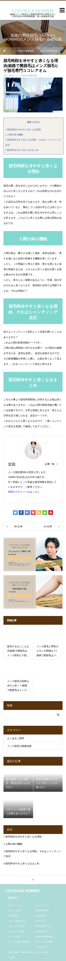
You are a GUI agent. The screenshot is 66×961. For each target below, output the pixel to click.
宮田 (12, 464)
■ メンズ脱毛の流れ (17, 921)
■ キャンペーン (15, 905)
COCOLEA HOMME (22, 891)
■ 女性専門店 (41, 931)
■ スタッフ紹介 (42, 952)
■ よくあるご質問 (16, 926)
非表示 (36, 122)
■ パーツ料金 (14, 910)
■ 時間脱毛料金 (42, 910)
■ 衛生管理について (44, 926)
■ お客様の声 (41, 916)
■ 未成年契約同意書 (44, 937)
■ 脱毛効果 (14, 916)
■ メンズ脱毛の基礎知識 (19, 942)
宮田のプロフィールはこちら (23, 492)
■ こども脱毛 (14, 937)
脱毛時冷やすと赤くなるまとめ (22, 150)
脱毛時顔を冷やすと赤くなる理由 (23, 129)
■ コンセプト (41, 905)
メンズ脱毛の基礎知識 (26, 75)
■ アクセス (40, 921)
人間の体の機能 (14, 134)
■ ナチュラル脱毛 (16, 931)
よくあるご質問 (15, 738)
